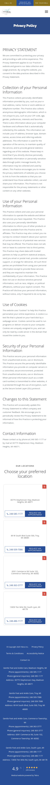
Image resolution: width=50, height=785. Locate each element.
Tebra (36, 775)
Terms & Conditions (15, 653)
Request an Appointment (35, 513)
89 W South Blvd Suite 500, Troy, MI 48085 (25, 537)
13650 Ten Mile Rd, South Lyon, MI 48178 (25, 608)
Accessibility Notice (35, 653)
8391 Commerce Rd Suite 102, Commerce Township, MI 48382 (25, 572)
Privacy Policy (37, 647)
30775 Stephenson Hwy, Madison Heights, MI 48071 (25, 501)
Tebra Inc (24, 647)
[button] (25, 3)
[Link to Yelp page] (44, 487)
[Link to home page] (21, 11)
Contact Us (25, 660)
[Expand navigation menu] (46, 11)
